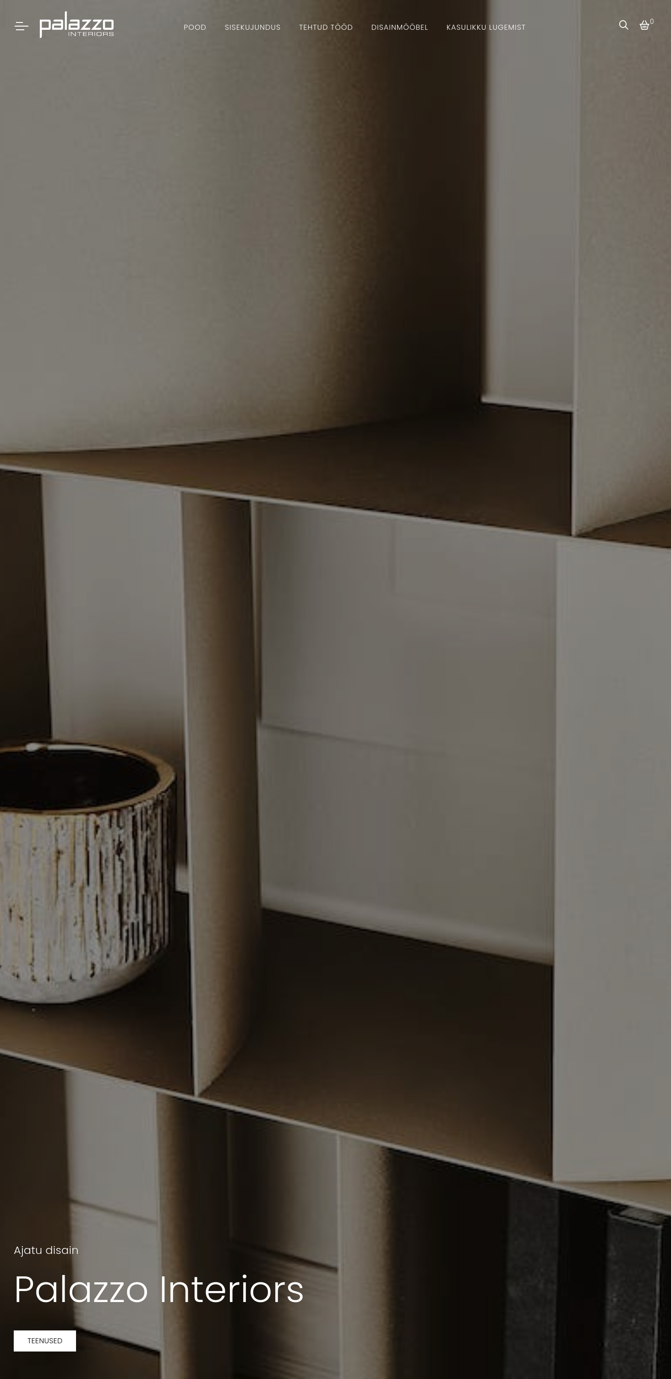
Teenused (44, 1340)
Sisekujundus (253, 27)
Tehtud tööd (326, 27)
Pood (195, 27)
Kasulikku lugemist (486, 27)
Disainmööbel (399, 27)
